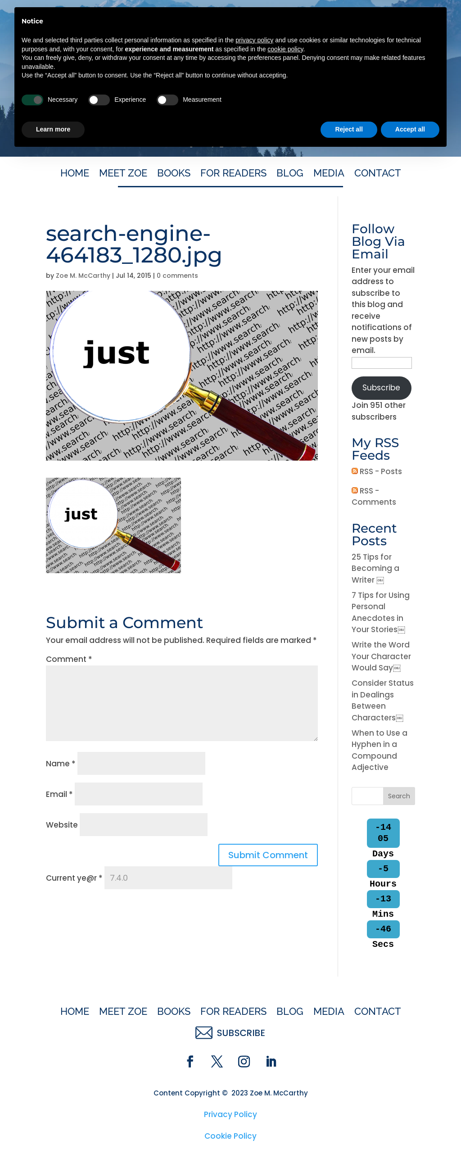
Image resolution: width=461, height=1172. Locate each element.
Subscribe (381, 387)
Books (173, 174)
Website (62, 824)
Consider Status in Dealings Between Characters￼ (383, 700)
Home (74, 174)
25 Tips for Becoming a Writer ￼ (375, 568)
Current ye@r (74, 878)
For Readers (233, 174)
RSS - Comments (374, 496)
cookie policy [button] (285, 1067)
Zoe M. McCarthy (83, 275)
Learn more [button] (53, 1147)
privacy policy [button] (254, 1058)
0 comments (177, 275)
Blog (289, 174)
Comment (69, 659)
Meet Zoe (123, 174)
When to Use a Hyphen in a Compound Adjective (379, 750)
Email (59, 794)
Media (328, 174)
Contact (377, 174)
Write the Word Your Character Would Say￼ (381, 656)
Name (61, 763)
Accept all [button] (410, 1147)
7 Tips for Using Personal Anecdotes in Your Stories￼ (381, 612)
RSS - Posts (377, 471)
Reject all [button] (348, 1147)
